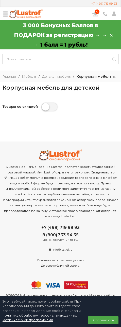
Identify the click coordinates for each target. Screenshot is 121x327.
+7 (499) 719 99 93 (104, 3)
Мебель (29, 76)
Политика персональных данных (60, 260)
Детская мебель (56, 76)
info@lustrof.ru (62, 249)
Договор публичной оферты (60, 265)
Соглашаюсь (103, 320)
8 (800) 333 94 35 (60, 235)
